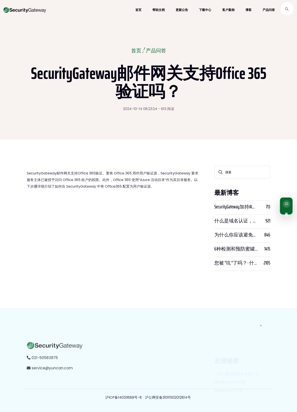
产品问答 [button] (269, 10)
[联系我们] (286, 206)
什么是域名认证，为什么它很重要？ (236, 221)
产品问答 (156, 51)
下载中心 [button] (205, 10)
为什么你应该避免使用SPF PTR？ (236, 235)
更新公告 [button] (182, 10)
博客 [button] (248, 10)
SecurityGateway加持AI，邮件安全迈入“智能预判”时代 (236, 207)
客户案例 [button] (228, 10)
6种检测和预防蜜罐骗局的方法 (236, 249)
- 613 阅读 (166, 108)
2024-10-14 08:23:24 (140, 108)
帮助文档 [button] (158, 10)
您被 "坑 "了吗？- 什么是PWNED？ (236, 263)
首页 (136, 51)
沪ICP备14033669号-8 (123, 397)
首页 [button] (138, 10)
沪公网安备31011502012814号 (168, 397)
